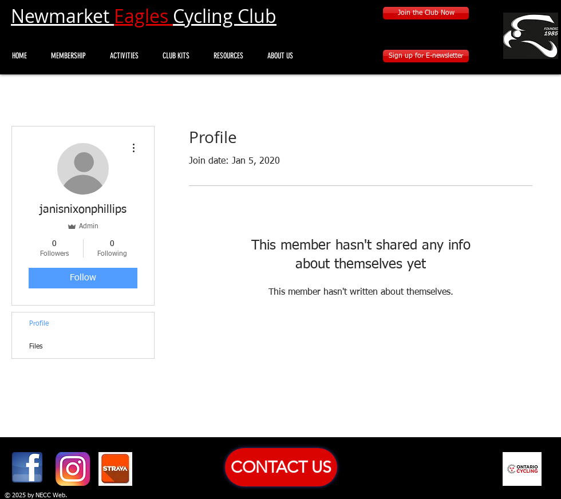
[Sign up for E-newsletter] (426, 56)
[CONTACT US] (281, 467)
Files (35, 346)
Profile (39, 323)
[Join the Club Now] (426, 13)
